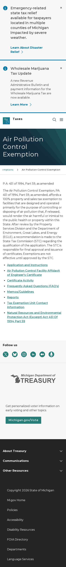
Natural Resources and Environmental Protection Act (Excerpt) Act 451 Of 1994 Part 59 (34, 317)
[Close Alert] (61, 7)
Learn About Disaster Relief (27, 50)
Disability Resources (21, 529)
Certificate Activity (20, 280)
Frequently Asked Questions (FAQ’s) (33, 286)
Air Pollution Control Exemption (41, 169)
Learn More (21, 104)
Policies (12, 510)
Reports (13, 297)
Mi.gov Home (16, 500)
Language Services (20, 559)
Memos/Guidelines (20, 291)
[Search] (54, 119)
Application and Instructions (27, 265)
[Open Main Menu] (61, 119)
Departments (16, 549)
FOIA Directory (17, 539)
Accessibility (15, 520)
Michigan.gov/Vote (23, 420)
